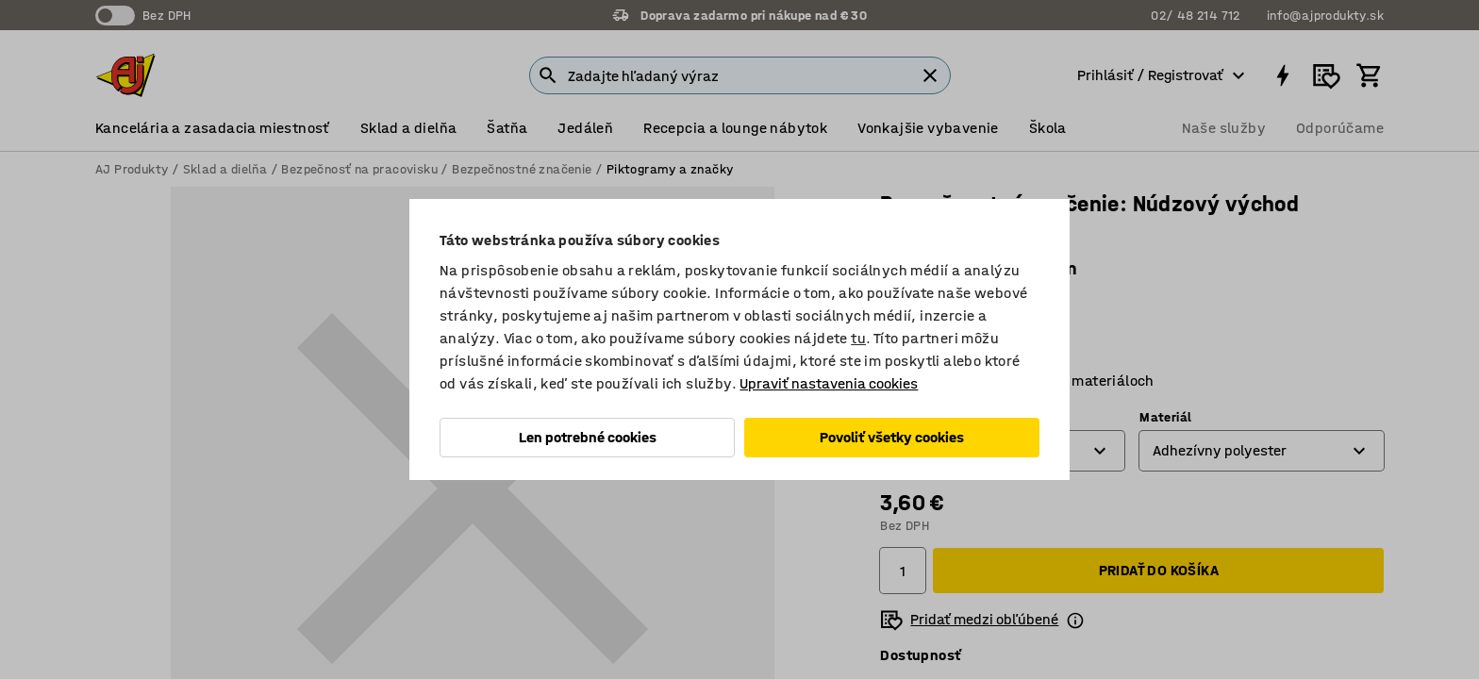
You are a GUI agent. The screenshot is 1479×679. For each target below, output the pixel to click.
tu (858, 338)
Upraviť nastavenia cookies (829, 383)
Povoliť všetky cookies (892, 437)
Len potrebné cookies (587, 437)
